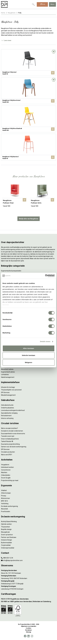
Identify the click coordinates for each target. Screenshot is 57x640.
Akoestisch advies (7, 369)
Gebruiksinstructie (7, 405)
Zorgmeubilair (6, 545)
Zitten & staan (6, 493)
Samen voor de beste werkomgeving (13, 447)
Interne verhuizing (7, 418)
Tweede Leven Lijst (7, 436)
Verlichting (4, 503)
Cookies (28, 628)
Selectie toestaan (28, 355)
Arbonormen (5, 498)
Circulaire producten (8, 452)
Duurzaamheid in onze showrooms (13, 433)
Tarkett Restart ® (7, 441)
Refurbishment (6, 415)
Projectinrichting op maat (9, 480)
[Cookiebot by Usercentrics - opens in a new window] (45, 275)
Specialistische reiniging (9, 413)
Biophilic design (6, 529)
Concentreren (5, 470)
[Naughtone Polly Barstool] (28, 147)
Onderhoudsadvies (7, 408)
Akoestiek (4, 509)
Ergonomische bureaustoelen (11, 271)
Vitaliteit (4, 490)
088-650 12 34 (7, 558)
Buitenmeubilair (6, 542)
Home (3, 13)
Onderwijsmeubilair (7, 548)
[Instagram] (32, 636)
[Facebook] (25, 636)
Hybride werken (6, 524)
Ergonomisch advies (8, 372)
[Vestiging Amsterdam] (28, 570)
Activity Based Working (9, 521)
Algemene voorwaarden (28, 626)
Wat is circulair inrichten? (9, 428)
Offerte (42, 4)
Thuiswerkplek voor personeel (11, 390)
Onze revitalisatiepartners (10, 439)
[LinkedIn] (28, 636)
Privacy (3, 496)
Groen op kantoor (7, 534)
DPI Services (5, 392)
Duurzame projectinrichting (10, 444)
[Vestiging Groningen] (28, 586)
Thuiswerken (5, 527)
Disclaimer (28, 630)
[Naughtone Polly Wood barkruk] (28, 119)
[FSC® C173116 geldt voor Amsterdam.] (28, 599)
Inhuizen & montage (8, 387)
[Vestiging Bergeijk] (28, 581)
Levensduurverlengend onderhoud (13, 410)
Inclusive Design (6, 540)
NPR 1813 (4, 501)
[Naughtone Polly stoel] (28, 62)
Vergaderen (5, 464)
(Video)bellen (5, 475)
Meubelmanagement (8, 395)
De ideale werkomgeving (9, 506)
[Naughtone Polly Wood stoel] (28, 91)
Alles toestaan (28, 348)
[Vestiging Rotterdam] (28, 576)
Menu (52, 4)
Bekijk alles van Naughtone (28, 219)
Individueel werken (7, 467)
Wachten (4, 472)
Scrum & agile (5, 478)
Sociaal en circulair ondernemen (12, 431)
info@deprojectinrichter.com (12, 560)
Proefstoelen (5, 511)
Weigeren (28, 362)
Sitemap (28, 632)
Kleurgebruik (5, 532)
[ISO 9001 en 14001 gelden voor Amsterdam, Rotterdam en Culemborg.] (28, 601)
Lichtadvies (5, 374)
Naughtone (11, 13)
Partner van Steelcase (8, 537)
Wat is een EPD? (6, 454)
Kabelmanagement (7, 377)
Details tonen (45, 341)
